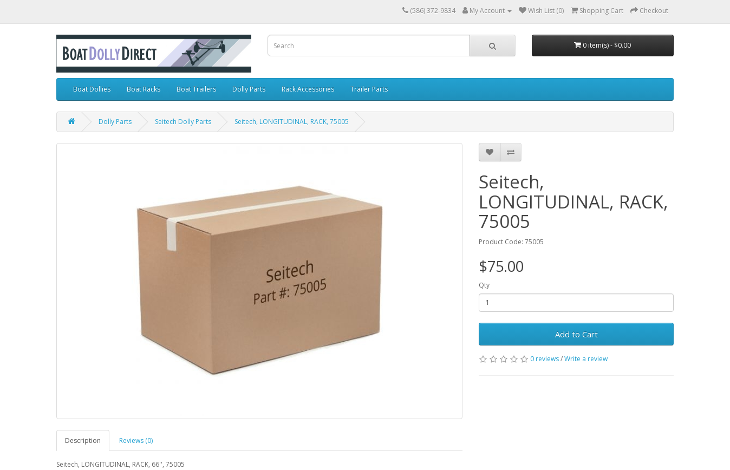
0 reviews (544, 358)
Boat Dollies (91, 89)
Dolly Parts (248, 89)
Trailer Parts (369, 89)
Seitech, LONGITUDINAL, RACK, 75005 (291, 121)
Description (83, 440)
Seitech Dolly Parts (183, 121)
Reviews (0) (136, 440)
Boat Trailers (196, 89)
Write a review (586, 358)
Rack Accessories (308, 89)
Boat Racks (143, 89)
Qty (484, 285)
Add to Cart (576, 334)
